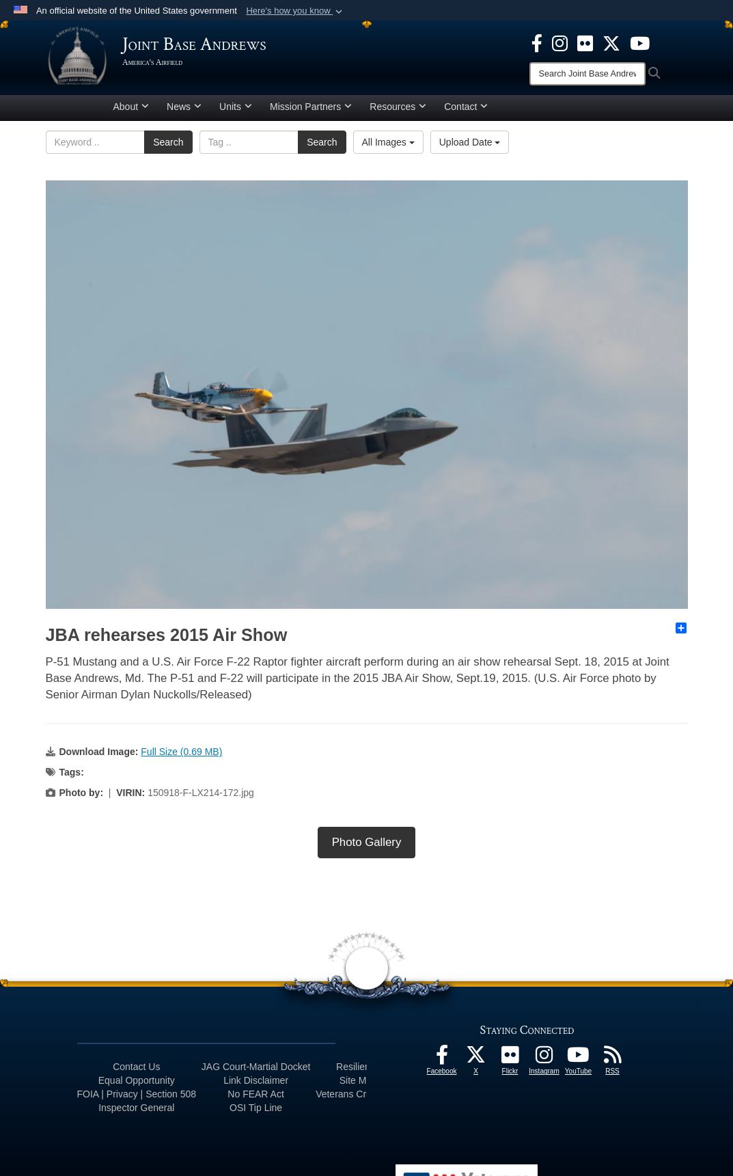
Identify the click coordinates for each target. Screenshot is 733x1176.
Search (168, 146)
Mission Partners (311, 111)
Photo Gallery (367, 847)
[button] (295, 11)
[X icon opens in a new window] (611, 42)
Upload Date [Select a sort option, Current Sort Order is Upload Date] (470, 146)
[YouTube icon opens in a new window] (640, 42)
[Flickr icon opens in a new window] (585, 42)
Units (235, 111)
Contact (466, 111)
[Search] (587, 73)
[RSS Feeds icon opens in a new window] (613, 1063)
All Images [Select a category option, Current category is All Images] (388, 146)
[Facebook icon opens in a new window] (536, 42)
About (131, 111)
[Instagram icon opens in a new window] (560, 42)
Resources (398, 111)
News (184, 111)
